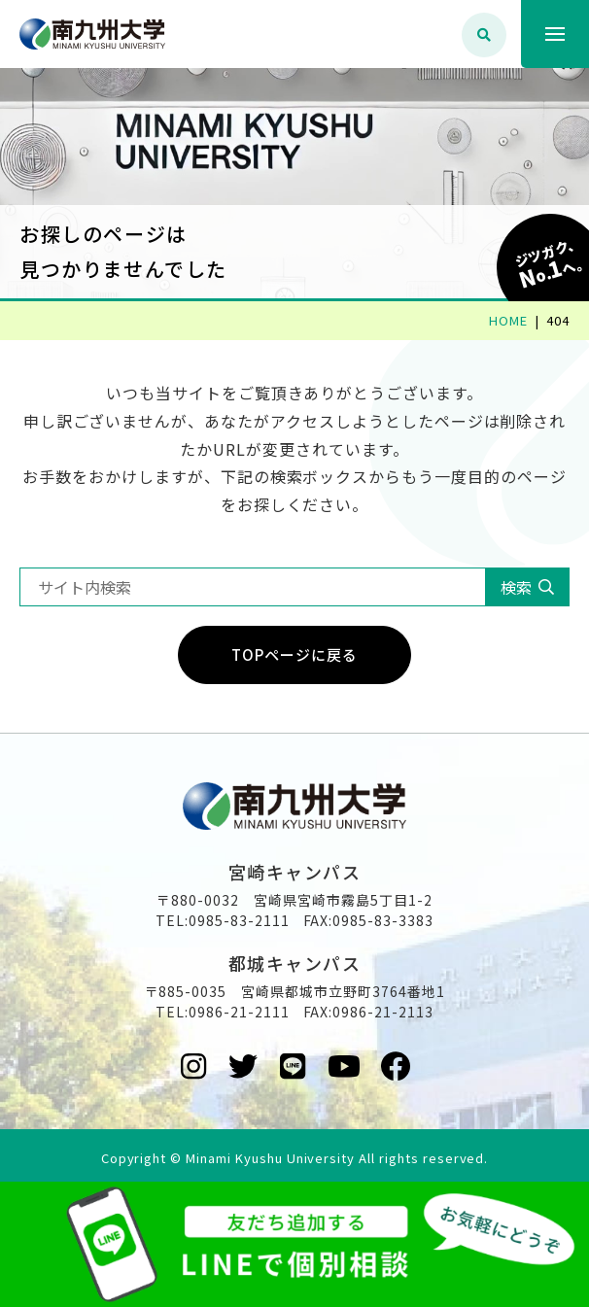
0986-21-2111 (239, 1011)
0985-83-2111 (239, 920)
